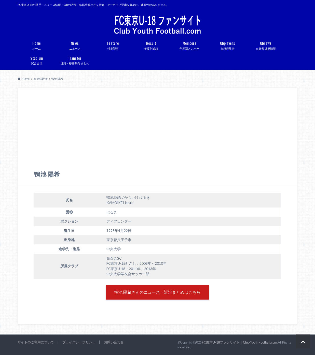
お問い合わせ (114, 342)
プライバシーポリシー (78, 342)
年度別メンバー (189, 44)
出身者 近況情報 (266, 44)
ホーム (37, 44)
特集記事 (113, 44)
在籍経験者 (228, 44)
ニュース (75, 44)
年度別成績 (151, 44)
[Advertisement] (157, 132)
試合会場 (37, 59)
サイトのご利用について (36, 342)
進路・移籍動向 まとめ (75, 59)
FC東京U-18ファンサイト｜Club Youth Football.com (239, 342)
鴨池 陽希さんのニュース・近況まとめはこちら (157, 292)
